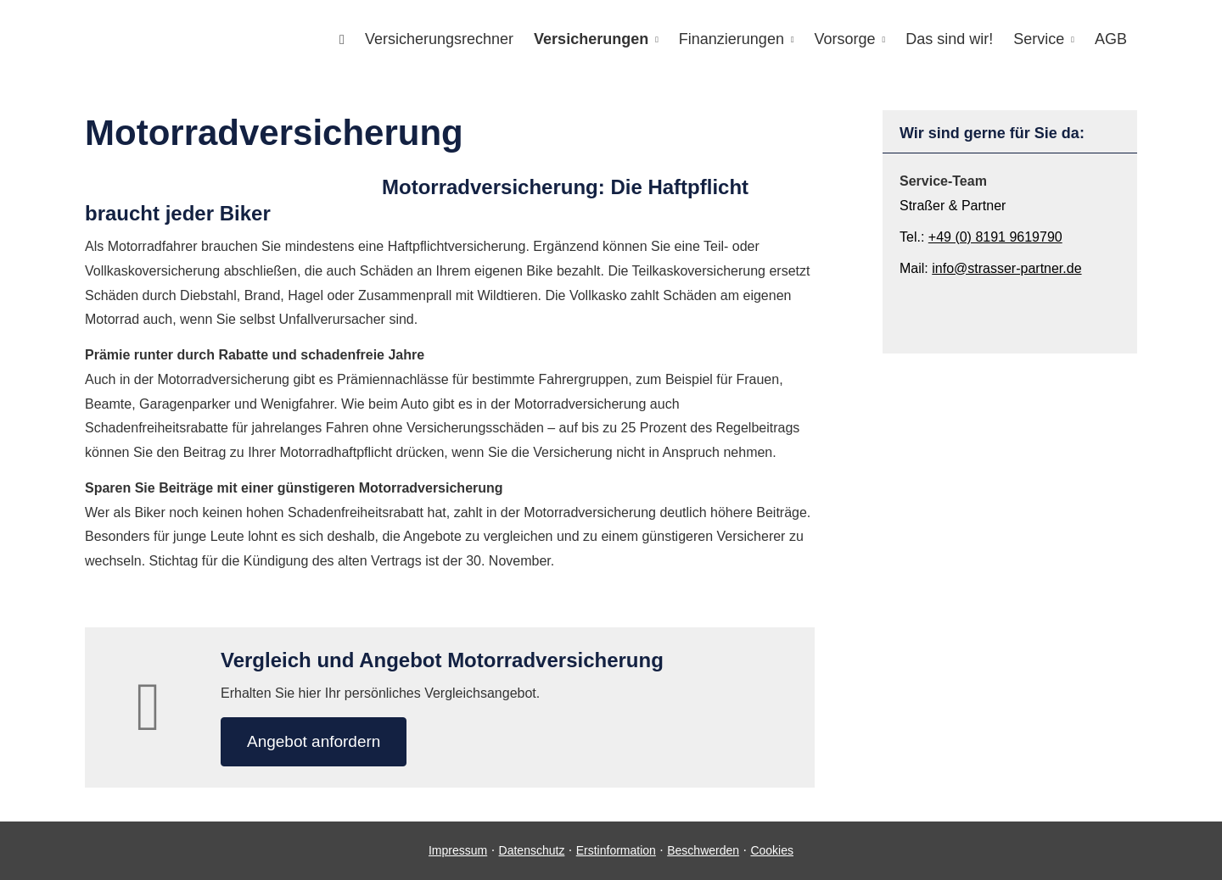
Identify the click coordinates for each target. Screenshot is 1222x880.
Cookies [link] (771, 850)
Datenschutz (532, 850)
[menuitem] (342, 39)
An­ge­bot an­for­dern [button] (313, 741)
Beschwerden (703, 850)
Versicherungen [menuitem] (591, 39)
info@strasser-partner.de (1006, 268)
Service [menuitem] (1038, 39)
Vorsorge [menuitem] (845, 39)
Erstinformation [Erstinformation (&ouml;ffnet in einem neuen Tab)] (616, 850)
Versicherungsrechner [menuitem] (439, 39)
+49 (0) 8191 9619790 (995, 237)
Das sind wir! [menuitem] (949, 39)
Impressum (458, 850)
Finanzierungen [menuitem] (731, 39)
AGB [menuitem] (1111, 39)
